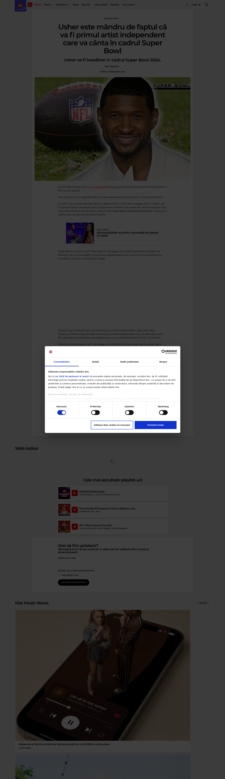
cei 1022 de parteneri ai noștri (72, 376)
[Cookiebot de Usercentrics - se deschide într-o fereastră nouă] (164, 352)
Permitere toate (155, 425)
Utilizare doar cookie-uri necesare (112, 425)
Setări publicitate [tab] (129, 361)
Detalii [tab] (95, 361)
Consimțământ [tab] (62, 361)
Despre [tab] (163, 361)
